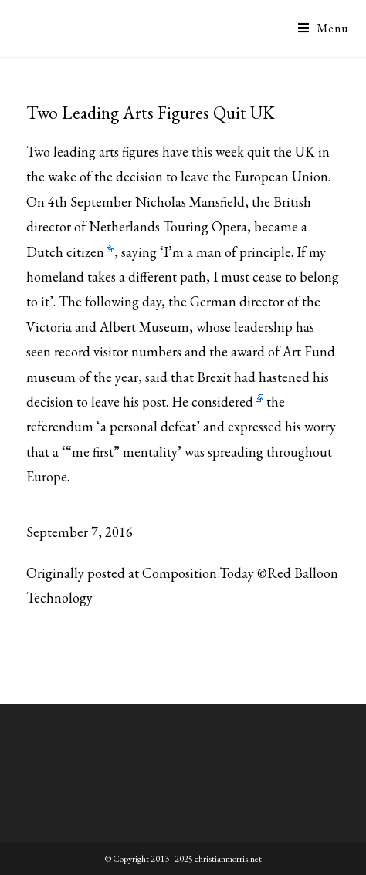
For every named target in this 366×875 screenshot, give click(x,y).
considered (222, 401)
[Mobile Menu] (323, 28)
